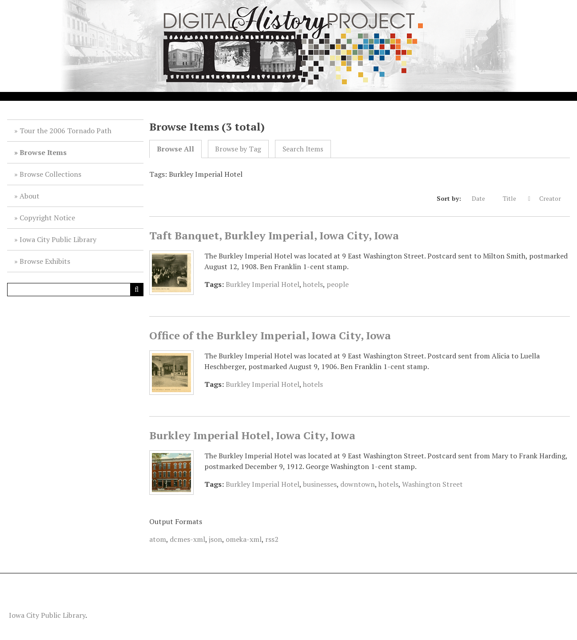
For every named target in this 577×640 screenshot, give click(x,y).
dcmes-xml (187, 539)
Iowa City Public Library (58, 239)
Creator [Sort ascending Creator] (554, 198)
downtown (357, 484)
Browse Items (43, 152)
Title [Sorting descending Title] (514, 198)
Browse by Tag (238, 149)
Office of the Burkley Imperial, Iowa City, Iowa (270, 335)
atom (157, 539)
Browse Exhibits (45, 261)
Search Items (303, 149)
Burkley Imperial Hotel (262, 284)
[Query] (75, 289)
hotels (313, 284)
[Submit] (136, 289)
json (215, 539)
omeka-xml (244, 539)
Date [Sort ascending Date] (483, 198)
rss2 (272, 539)
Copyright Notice (47, 218)
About (30, 196)
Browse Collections (50, 174)
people (337, 284)
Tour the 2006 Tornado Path (65, 130)
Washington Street (432, 484)
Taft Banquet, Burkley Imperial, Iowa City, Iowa (274, 235)
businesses (320, 484)
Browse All (175, 149)
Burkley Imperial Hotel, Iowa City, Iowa (252, 435)
